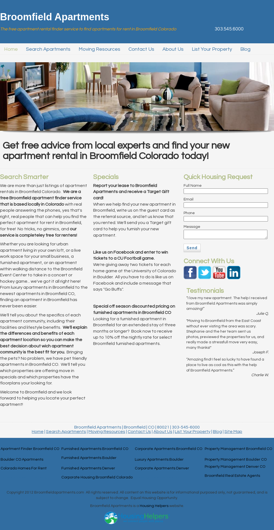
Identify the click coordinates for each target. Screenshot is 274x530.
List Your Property (192, 431)
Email (188, 199)
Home (38, 431)
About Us (162, 431)
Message (192, 227)
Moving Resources (107, 431)
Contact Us (139, 431)
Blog (217, 431)
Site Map (233, 431)
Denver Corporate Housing (24, 477)
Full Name (193, 186)
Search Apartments (66, 431)
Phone (189, 213)
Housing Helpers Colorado (158, 477)
